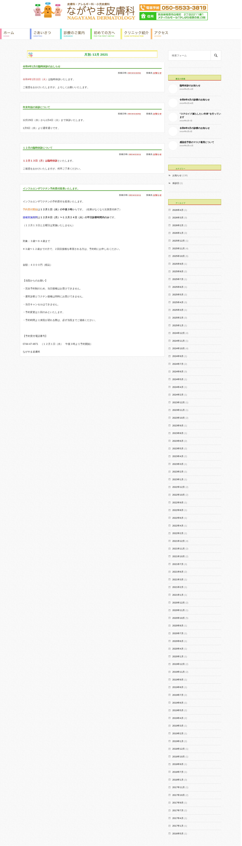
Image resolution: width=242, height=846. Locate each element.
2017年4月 (178, 818)
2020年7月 (178, 633)
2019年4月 (178, 718)
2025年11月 (178, 248)
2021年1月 (178, 595)
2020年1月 (178, 656)
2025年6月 (178, 287)
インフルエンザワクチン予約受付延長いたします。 (57, 188)
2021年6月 (178, 571)
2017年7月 (178, 810)
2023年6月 (178, 441)
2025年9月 (178, 264)
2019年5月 (178, 710)
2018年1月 (178, 779)
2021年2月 (178, 587)
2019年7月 (178, 695)
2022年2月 (178, 533)
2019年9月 (178, 679)
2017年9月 (178, 802)
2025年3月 (178, 310)
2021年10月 (178, 556)
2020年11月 (178, 610)
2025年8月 (178, 271)
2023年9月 (178, 425)
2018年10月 (178, 756)
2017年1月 (178, 825)
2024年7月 (178, 364)
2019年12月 (178, 664)
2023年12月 (178, 402)
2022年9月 (178, 502)
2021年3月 (178, 579)
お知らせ (157, 73)
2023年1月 (178, 479)
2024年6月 (178, 371)
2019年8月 (178, 687)
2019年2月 (178, 733)
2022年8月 (178, 510)
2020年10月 (178, 618)
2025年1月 (178, 325)
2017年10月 (178, 795)
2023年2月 (178, 471)
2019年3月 (178, 725)
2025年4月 (178, 302)
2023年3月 (178, 464)
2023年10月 (178, 417)
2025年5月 (178, 294)
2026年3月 (178, 217)
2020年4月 (178, 648)
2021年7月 (178, 564)
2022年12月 (178, 487)
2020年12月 (178, 602)
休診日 (175, 183)
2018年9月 (178, 764)
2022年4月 (178, 525)
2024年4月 (178, 387)
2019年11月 (178, 672)
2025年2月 (178, 317)
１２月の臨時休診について (41, 147)
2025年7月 (178, 279)
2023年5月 (178, 448)
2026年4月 (178, 210)
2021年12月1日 (133, 154)
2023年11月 (178, 410)
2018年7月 (178, 772)
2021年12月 (178, 541)
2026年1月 (178, 233)
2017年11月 (178, 787)
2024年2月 (178, 394)
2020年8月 (178, 625)
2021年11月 (178, 548)
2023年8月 (178, 433)
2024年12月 (178, 333)
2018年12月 (178, 748)
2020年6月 (178, 641)
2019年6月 (178, 702)
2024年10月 (178, 348)
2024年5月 (178, 379)
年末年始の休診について (39, 107)
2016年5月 (178, 833)
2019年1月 (178, 741)
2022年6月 (178, 518)
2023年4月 (178, 456)
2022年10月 (178, 494)
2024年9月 (178, 356)
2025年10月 (178, 256)
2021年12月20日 (133, 73)
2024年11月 (178, 340)
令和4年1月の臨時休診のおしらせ (45, 66)
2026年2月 (178, 225)
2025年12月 (178, 240)
